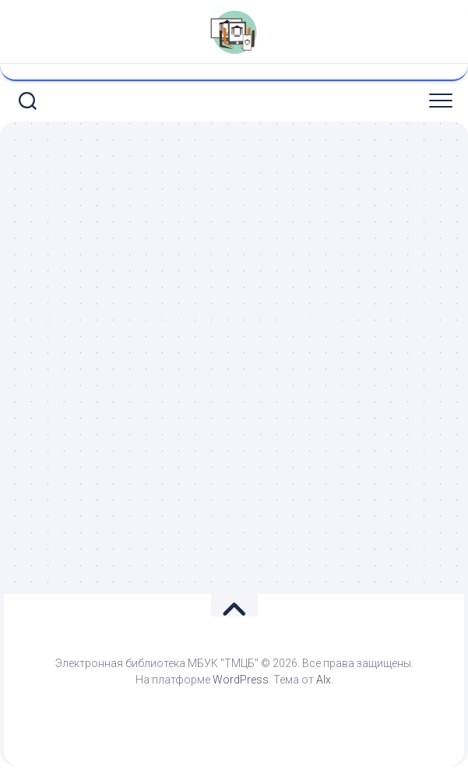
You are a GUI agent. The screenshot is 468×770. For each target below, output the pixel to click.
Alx (323, 679)
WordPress (241, 679)
